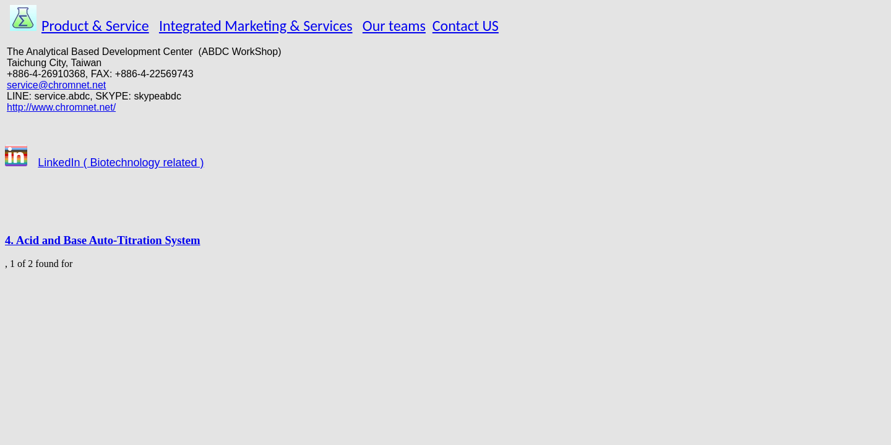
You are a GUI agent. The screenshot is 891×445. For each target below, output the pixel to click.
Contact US (466, 26)
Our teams (394, 26)
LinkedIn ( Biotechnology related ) (121, 162)
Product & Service (95, 26)
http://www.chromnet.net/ (61, 107)
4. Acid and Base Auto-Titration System (102, 240)
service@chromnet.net (56, 85)
